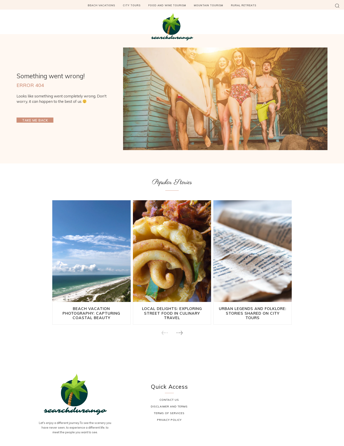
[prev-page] (165, 328)
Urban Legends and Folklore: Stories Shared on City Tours (252, 312)
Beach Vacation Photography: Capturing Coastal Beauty (91, 312)
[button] (337, 5)
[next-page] (179, 328)
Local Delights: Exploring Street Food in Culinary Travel (172, 312)
